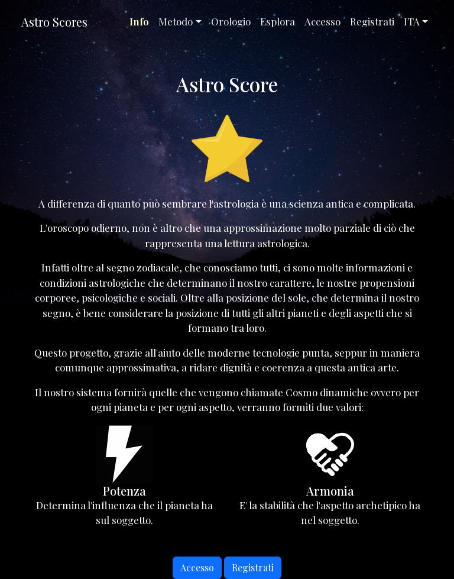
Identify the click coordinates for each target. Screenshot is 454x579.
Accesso (322, 21)
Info (139, 21)
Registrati (372, 21)
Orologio (231, 21)
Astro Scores (54, 22)
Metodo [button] (175, 21)
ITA (412, 21)
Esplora (277, 21)
